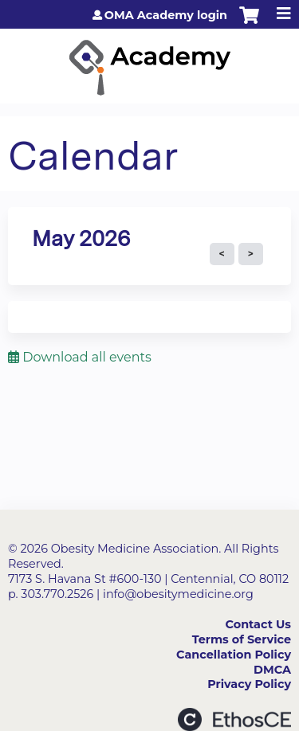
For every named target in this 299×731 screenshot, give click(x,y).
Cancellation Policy (233, 654)
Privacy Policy (249, 684)
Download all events (79, 357)
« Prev (222, 254)
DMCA (272, 670)
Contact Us (258, 624)
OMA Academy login (165, 15)
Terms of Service (241, 639)
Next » (250, 254)
